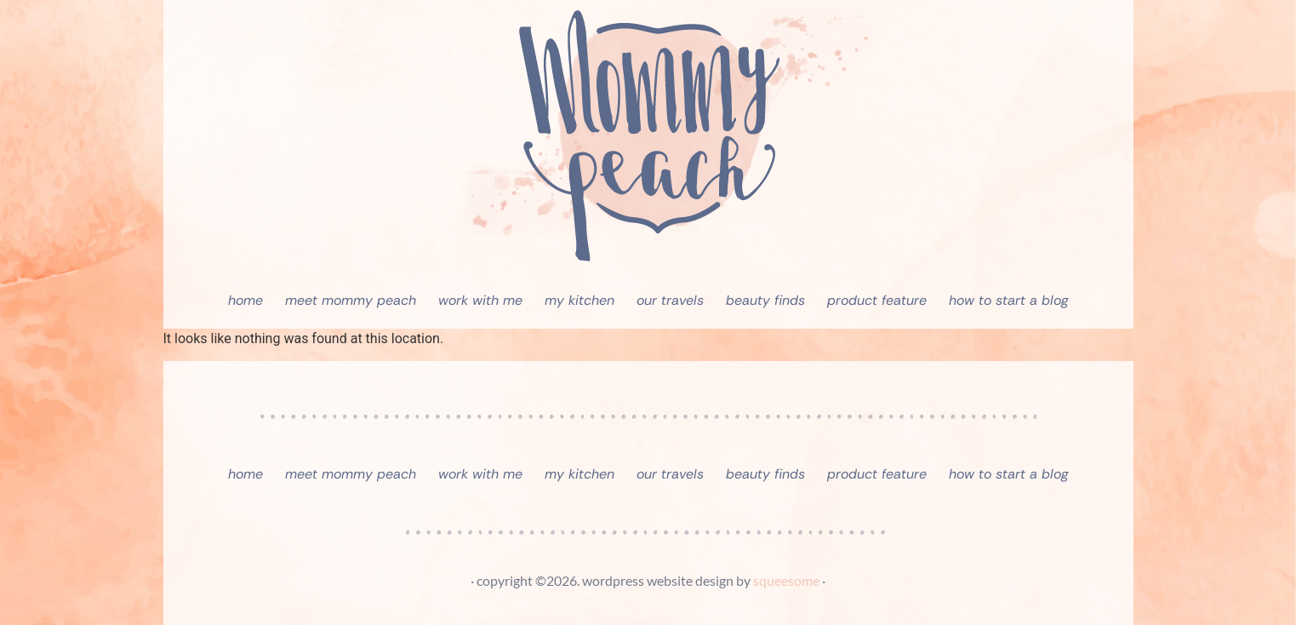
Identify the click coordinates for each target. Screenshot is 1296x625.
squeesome (786, 580)
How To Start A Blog (1009, 300)
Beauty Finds (765, 300)
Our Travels (670, 300)
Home (245, 300)
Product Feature (877, 300)
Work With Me (480, 300)
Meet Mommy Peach (350, 300)
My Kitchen (579, 300)
